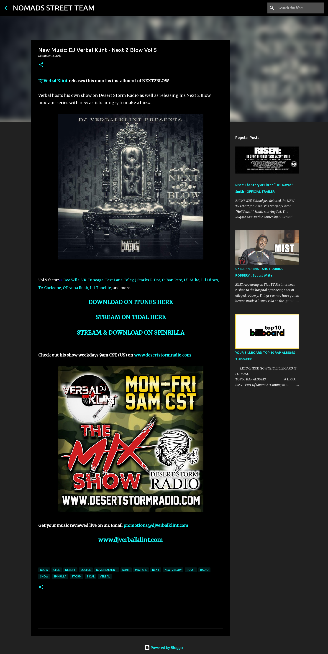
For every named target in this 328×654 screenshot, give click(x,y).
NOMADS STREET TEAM (54, 8)
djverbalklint (106, 569)
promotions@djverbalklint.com (155, 525)
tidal (91, 576)
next (155, 569)
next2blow (173, 569)
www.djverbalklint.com (130, 540)
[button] (41, 65)
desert (70, 569)
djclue (86, 569)
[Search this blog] (300, 8)
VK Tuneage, (92, 280)
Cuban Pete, (172, 280)
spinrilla (60, 576)
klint (126, 569)
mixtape (141, 569)
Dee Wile (71, 280)
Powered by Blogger (164, 648)
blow (44, 569)
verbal (105, 576)
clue (56, 569)
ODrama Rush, (76, 287)
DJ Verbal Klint (53, 80)
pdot (191, 569)
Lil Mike (191, 280)
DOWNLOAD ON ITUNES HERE (130, 302)
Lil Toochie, (101, 287)
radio (204, 569)
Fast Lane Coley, (119, 280)
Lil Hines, (210, 280)
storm (76, 576)
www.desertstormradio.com (162, 355)
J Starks (142, 280)
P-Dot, (155, 280)
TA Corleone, (50, 287)
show (44, 576)
